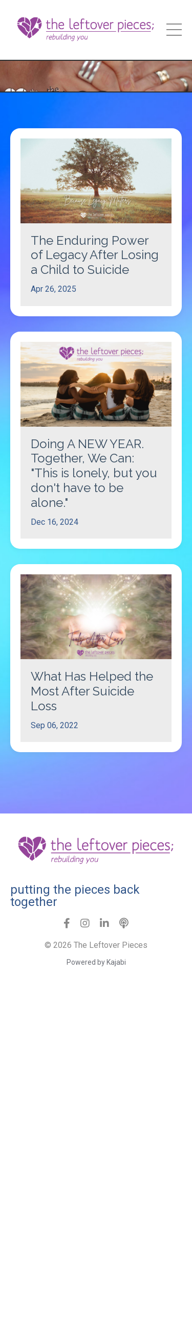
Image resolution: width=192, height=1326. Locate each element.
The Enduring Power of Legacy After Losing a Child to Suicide (95, 255)
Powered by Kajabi (96, 962)
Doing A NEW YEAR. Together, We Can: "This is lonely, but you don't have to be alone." (94, 473)
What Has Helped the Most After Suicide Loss (92, 691)
